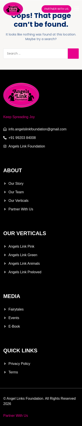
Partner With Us (15, 415)
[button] (76, 9)
